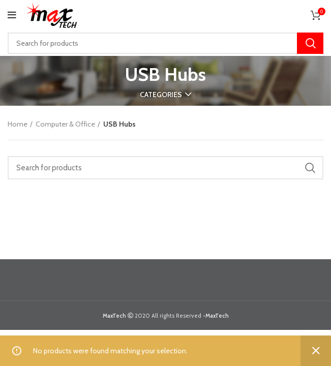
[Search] (165, 43)
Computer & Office (65, 124)
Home (17, 124)
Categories (161, 94)
